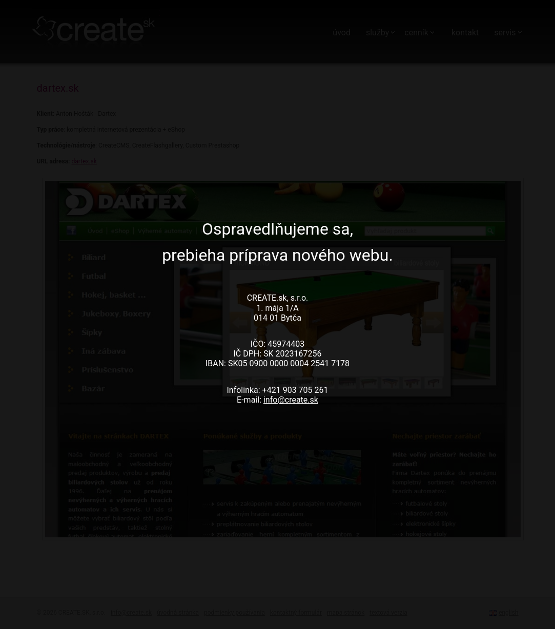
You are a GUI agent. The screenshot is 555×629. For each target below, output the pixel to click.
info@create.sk (290, 400)
